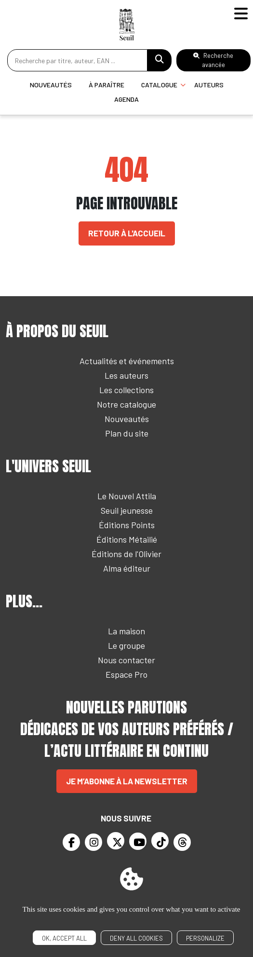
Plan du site (126, 433)
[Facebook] (71, 842)
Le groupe (126, 645)
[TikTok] (160, 840)
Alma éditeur (126, 568)
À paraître (106, 85)
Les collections (126, 389)
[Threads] (182, 842)
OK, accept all (64, 938)
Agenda (126, 99)
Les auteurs (126, 375)
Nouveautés (51, 85)
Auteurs (209, 85)
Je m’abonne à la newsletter (126, 781)
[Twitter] (115, 840)
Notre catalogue (126, 404)
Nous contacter (126, 660)
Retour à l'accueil (126, 233)
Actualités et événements (127, 360)
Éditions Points (127, 525)
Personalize (205, 938)
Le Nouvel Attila (126, 496)
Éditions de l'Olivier (126, 553)
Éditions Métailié (126, 539)
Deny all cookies (136, 938)
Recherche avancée (213, 60)
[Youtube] (137, 841)
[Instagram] (93, 842)
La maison (126, 631)
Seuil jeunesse (127, 510)
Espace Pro (126, 674)
